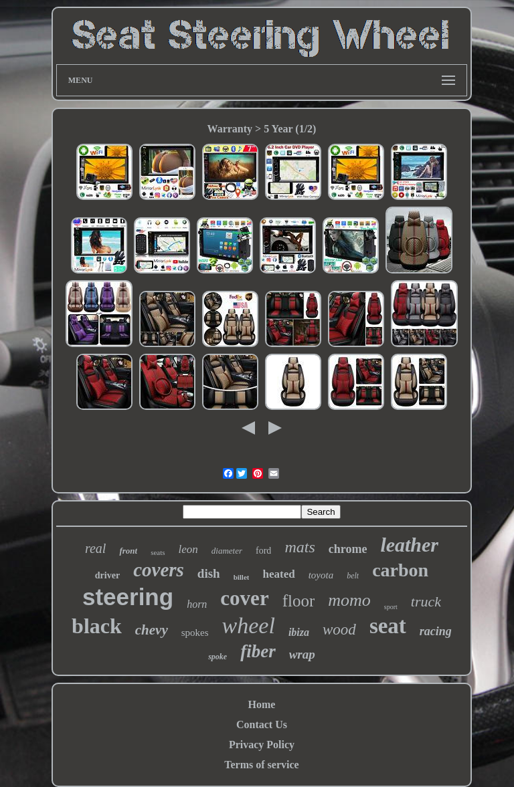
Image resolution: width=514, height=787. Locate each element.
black (97, 626)
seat (387, 626)
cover (244, 598)
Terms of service (261, 764)
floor (298, 601)
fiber (257, 651)
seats (158, 552)
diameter (226, 551)
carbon (400, 570)
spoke (217, 656)
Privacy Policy (261, 744)
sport (391, 606)
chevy (151, 630)
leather (409, 545)
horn (197, 604)
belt (353, 575)
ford (263, 551)
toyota (321, 575)
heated (278, 574)
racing (436, 631)
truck (426, 601)
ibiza (298, 632)
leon (188, 549)
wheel (248, 625)
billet (242, 577)
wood (339, 629)
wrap (302, 654)
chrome (348, 549)
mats (299, 547)
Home (262, 704)
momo (349, 600)
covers (158, 569)
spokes (195, 632)
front (128, 551)
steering (127, 597)
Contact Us (261, 724)
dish (208, 573)
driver (107, 575)
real (95, 548)
